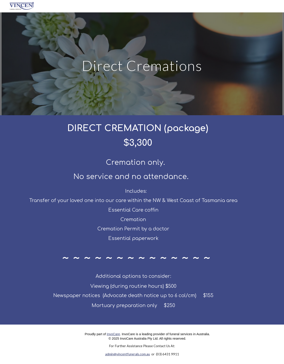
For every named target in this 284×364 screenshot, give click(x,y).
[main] (142, 64)
